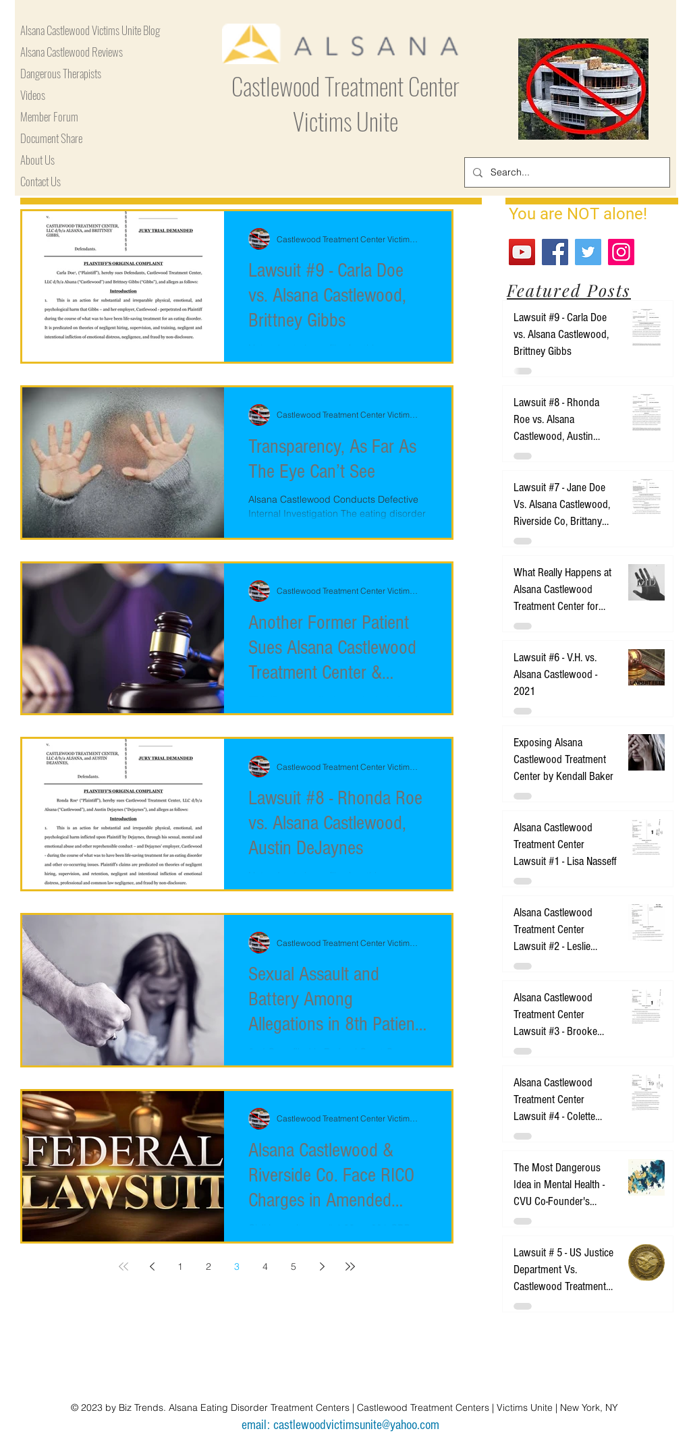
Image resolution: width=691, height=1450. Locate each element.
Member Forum (49, 116)
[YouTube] (522, 252)
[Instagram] (621, 252)
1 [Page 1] (180, 1266)
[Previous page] (152, 1266)
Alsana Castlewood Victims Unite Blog (90, 30)
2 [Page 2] (208, 1266)
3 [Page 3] (237, 1266)
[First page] (123, 1266)
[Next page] (322, 1266)
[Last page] (350, 1266)
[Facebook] (555, 252)
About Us (37, 159)
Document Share (51, 138)
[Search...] (566, 172)
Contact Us (40, 181)
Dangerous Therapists (60, 73)
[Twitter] (588, 252)
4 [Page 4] (265, 1266)
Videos (32, 94)
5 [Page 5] (293, 1266)
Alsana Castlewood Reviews (71, 51)
